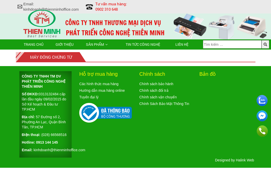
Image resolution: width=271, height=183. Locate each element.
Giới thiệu (64, 44)
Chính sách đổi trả (154, 90)
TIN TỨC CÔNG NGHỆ (143, 44)
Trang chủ (33, 44)
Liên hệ (181, 44)
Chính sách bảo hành (156, 84)
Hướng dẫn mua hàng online (102, 90)
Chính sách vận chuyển (158, 97)
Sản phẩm (95, 44)
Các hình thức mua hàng (99, 84)
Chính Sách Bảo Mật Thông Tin (164, 104)
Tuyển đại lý (88, 97)
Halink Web (245, 160)
